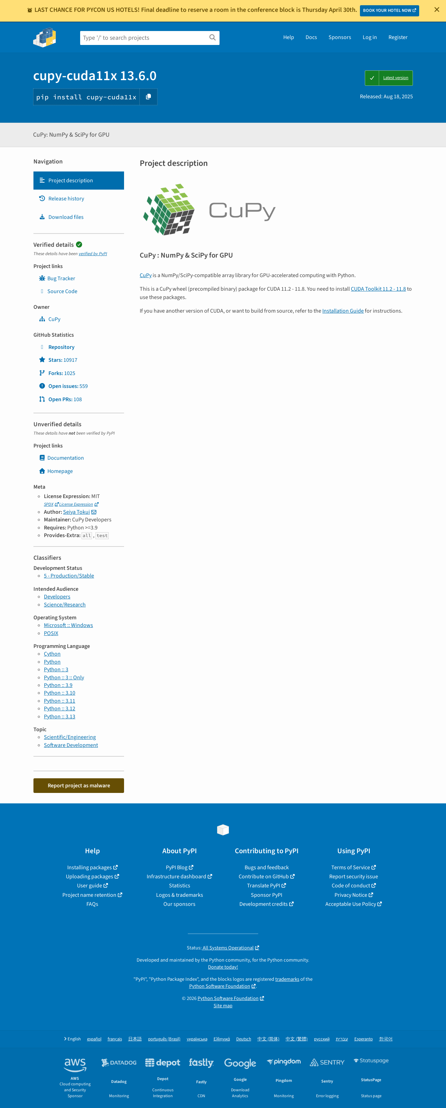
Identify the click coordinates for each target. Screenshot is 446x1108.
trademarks (287, 979)
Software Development (71, 745)
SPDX (48, 504)
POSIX (51, 633)
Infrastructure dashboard (176, 876)
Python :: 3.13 (59, 716)
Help (288, 37)
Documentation (61, 458)
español (94, 1039)
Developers (57, 597)
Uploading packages (89, 876)
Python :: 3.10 (59, 693)
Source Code (58, 291)
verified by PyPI (93, 254)
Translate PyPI (263, 885)
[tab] (78, 180)
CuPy (146, 275)
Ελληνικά (222, 1039)
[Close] (437, 9)
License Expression (76, 504)
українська (197, 1039)
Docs (311, 37)
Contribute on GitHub (264, 876)
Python (52, 662)
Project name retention (89, 895)
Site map (223, 1005)
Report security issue (353, 876)
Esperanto (363, 1039)
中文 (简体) (268, 1039)
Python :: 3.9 (58, 685)
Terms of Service (350, 867)
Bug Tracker (57, 278)
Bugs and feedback (267, 867)
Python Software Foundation (219, 986)
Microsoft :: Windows (68, 625)
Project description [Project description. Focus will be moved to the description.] (66, 180)
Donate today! (223, 967)
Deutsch (243, 1039)
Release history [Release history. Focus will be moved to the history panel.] (61, 199)
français (115, 1039)
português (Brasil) (164, 1039)
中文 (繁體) (297, 1039)
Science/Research (65, 605)
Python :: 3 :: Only (64, 677)
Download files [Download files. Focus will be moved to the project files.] (61, 217)
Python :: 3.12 (59, 708)
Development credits (263, 904)
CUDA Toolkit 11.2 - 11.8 (378, 289)
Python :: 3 (56, 669)
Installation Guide (343, 311)
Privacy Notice (350, 895)
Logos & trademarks (179, 895)
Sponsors (340, 37)
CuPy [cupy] (49, 319)
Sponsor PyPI (266, 895)
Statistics (179, 885)
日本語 (135, 1039)
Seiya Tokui (76, 512)
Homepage (56, 471)
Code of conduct (351, 885)
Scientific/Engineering (70, 737)
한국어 (386, 1039)
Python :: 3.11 (59, 701)
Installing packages (89, 867)
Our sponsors (179, 904)
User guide (89, 885)
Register (398, 37)
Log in (370, 37)
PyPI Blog (176, 867)
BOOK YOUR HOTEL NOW (387, 10)
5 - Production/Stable (69, 576)
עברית (342, 1039)
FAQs (92, 904)
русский (322, 1039)
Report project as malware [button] (79, 785)
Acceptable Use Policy (350, 904)
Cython (52, 654)
